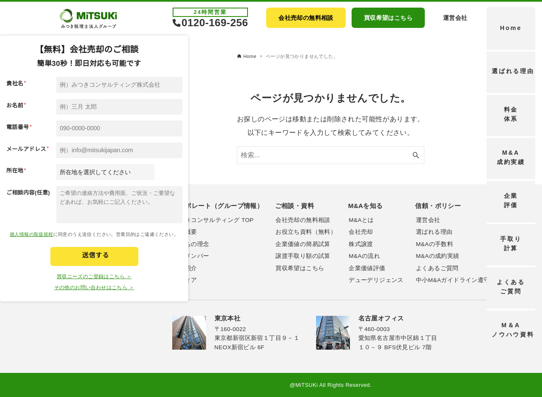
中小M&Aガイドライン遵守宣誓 (459, 280)
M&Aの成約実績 (437, 256)
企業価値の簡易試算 (302, 244)
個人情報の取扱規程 (31, 234)
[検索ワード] (330, 155)
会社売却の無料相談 (302, 220)
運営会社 (428, 220)
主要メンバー (191, 256)
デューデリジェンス (376, 280)
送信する (95, 255)
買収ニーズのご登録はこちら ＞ (94, 276)
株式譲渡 (361, 244)
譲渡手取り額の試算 (302, 256)
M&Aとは (361, 220)
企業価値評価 (367, 268)
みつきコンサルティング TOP (213, 220)
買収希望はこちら (299, 268)
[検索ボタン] (415, 155)
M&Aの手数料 (434, 244)
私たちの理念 (191, 244)
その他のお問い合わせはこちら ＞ (94, 287)
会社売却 (361, 232)
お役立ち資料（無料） (305, 232)
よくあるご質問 (437, 268)
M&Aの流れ (364, 256)
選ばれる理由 (434, 232)
